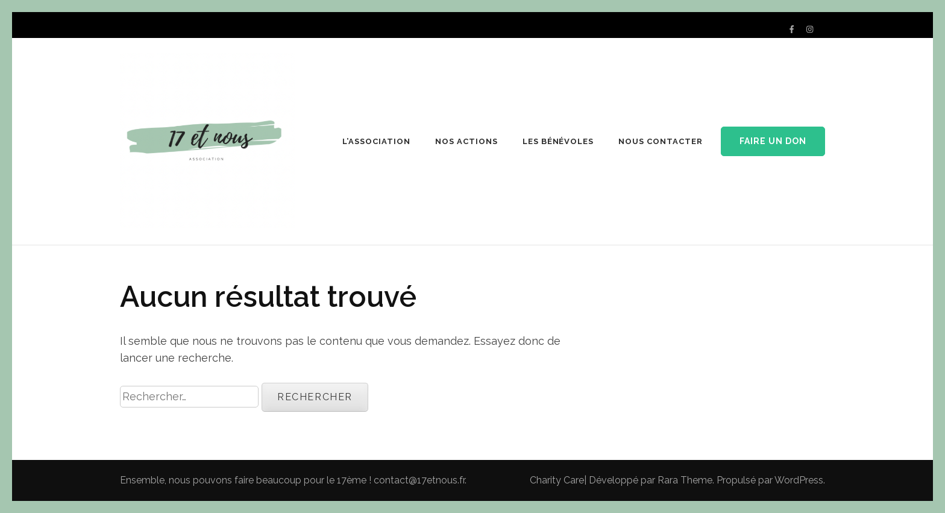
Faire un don (772, 141)
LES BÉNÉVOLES (558, 141)
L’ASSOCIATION (376, 141)
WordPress (798, 480)
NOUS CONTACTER (660, 141)
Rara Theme (685, 480)
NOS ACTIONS (466, 141)
